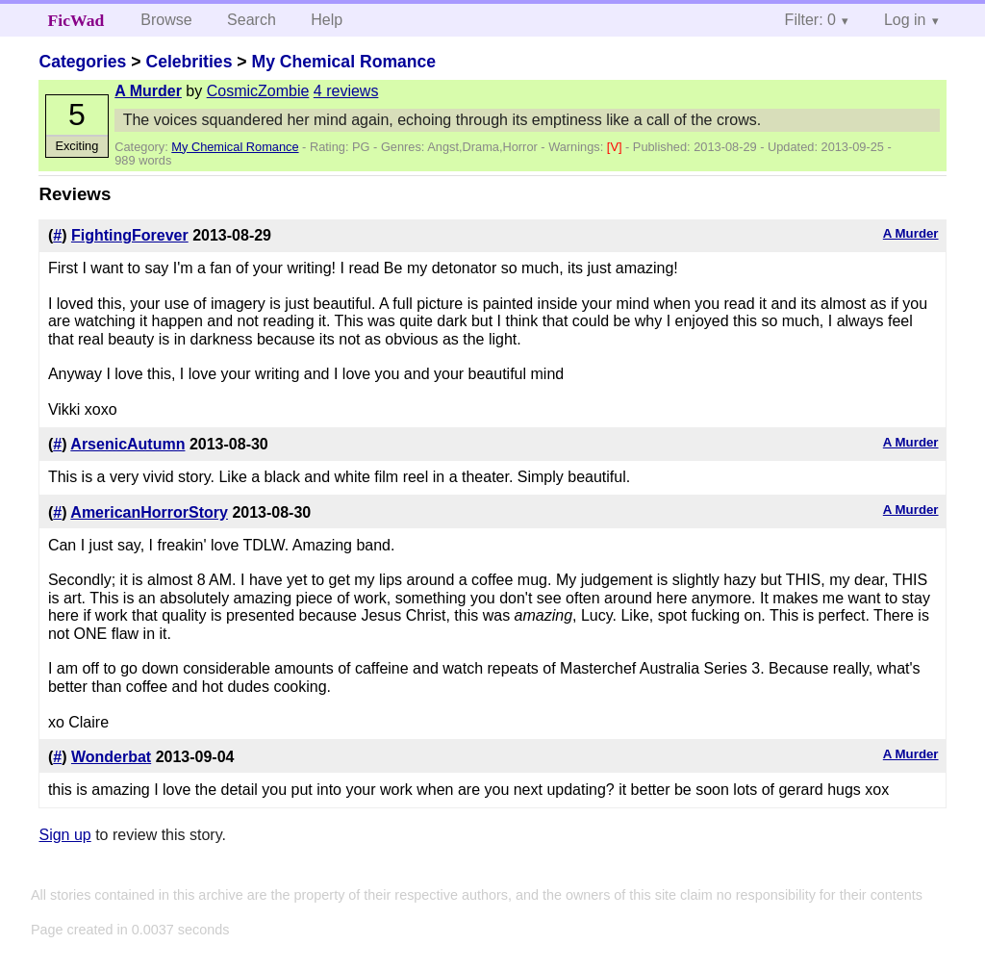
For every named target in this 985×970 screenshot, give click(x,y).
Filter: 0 (810, 20)
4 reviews (346, 91)
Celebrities (188, 61)
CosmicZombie (258, 91)
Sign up (64, 835)
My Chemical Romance (343, 61)
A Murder (148, 91)
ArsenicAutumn (127, 444)
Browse (165, 20)
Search (251, 20)
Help (326, 20)
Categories (82, 61)
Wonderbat (111, 757)
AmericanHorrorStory (149, 512)
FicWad (76, 20)
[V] (616, 147)
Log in (905, 20)
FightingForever (130, 235)
